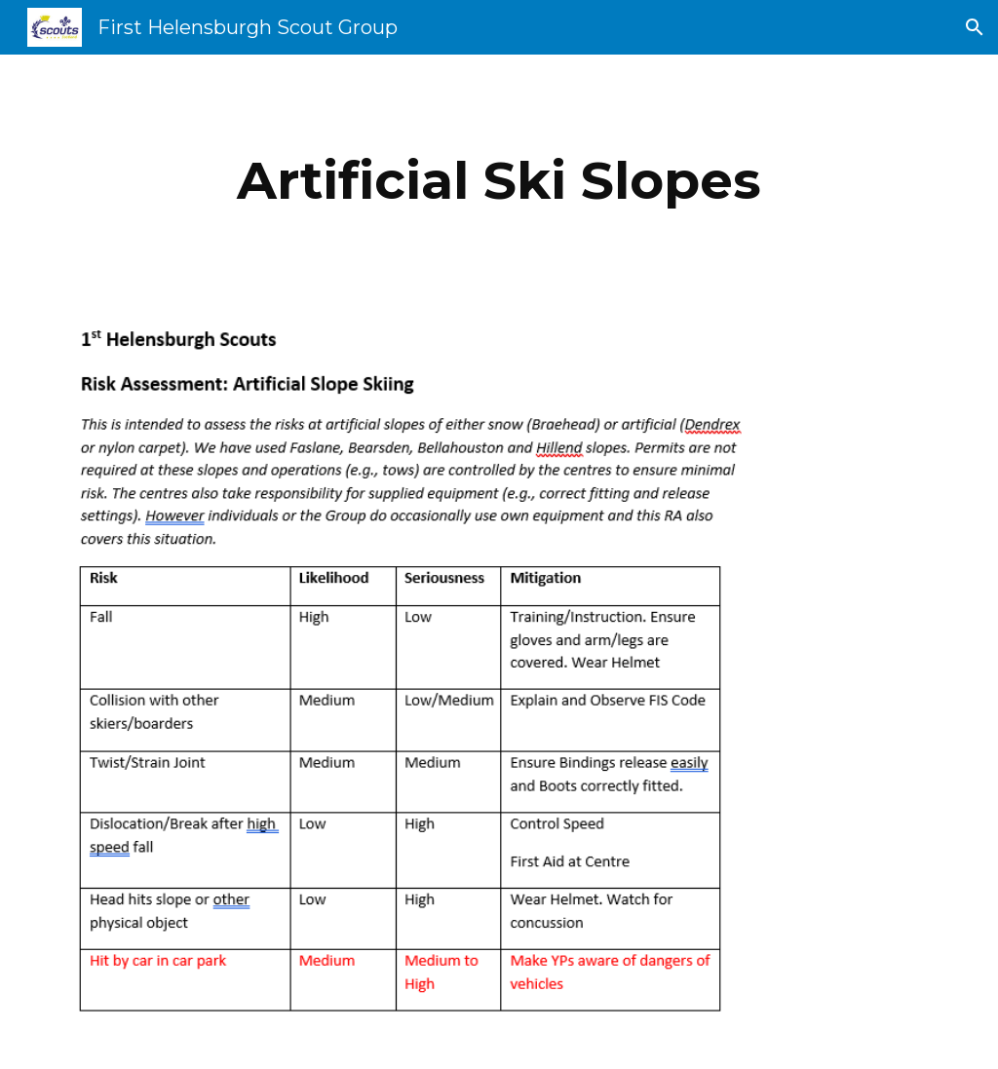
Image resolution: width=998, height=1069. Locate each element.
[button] (974, 27)
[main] (498, 181)
